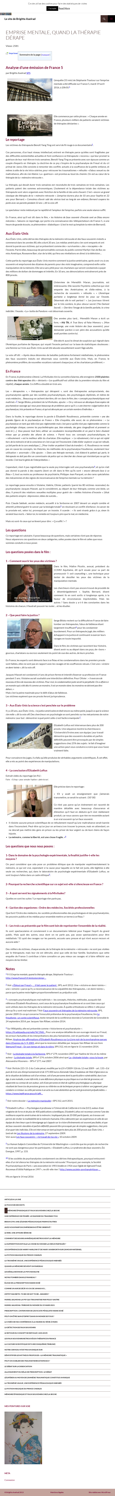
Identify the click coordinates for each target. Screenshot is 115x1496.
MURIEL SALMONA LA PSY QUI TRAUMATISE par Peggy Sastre (32, 1299)
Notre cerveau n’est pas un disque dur (24, 1350)
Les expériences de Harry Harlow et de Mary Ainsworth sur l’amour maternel (43, 1249)
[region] (23, 1438)
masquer (45, 54)
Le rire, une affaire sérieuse (18, 1233)
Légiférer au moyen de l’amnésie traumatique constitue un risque (37, 1377)
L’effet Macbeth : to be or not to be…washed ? (27, 1294)
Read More (64, 8)
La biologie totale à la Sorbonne (29, 1053)
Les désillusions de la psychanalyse (22, 1272)
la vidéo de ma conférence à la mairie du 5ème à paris (31, 1322)
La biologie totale (23, 1057)
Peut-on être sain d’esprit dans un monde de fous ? (29, 1316)
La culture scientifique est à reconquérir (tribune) (30, 1344)
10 (7, 1158)
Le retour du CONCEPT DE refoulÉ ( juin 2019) (26, 1333)
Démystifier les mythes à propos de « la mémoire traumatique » (36, 1355)
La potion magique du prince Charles (23, 1255)
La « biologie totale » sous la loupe (86, 1057)
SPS (28, 72)
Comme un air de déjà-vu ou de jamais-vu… (25, 1288)
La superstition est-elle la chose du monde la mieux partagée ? (35, 1244)
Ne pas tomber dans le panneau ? (20, 1277)
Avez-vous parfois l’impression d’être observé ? (28, 1227)
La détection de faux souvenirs (20, 1327)
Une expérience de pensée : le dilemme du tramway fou (31, 1216)
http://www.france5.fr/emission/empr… (26, 977)
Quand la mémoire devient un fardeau (24, 1266)
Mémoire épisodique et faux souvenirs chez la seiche (34, 1210)
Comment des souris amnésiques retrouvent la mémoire (32, 1238)
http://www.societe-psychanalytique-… (80, 1169)
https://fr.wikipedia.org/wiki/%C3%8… (25, 1032)
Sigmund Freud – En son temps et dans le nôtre (30, 1046)
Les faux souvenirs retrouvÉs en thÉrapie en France (30, 1338)
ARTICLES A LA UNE (13, 1199)
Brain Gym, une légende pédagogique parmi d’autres (31, 1222)
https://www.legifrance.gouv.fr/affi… (24, 1093)
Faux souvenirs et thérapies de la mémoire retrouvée (70, 1010)
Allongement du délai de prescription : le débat (28, 1372)
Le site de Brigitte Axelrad (20, 18)
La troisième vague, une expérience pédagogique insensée (33, 1260)
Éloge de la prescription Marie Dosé (22, 1283)
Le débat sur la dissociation (18, 1366)
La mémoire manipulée (39, 1100)
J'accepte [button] (52, 8)
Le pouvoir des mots (15, 1205)
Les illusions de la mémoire (30, 1133)
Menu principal (111, 18)
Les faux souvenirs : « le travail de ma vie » (37, 1136)
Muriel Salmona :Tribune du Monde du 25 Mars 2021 (30, 1305)
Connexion (10, 1480)
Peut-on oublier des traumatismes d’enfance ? (27, 1361)
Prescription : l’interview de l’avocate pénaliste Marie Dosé (34, 1311)
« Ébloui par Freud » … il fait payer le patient (34, 985)
